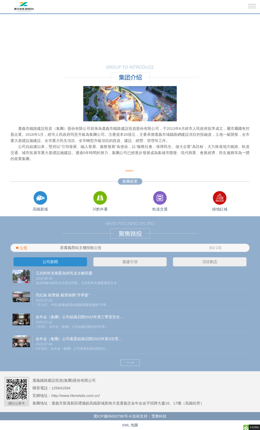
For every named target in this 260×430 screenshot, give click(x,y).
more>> (130, 171)
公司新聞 (50, 262)
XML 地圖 (130, 425)
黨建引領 (130, 262)
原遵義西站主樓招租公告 (81, 248)
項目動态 (209, 262)
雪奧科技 (158, 416)
